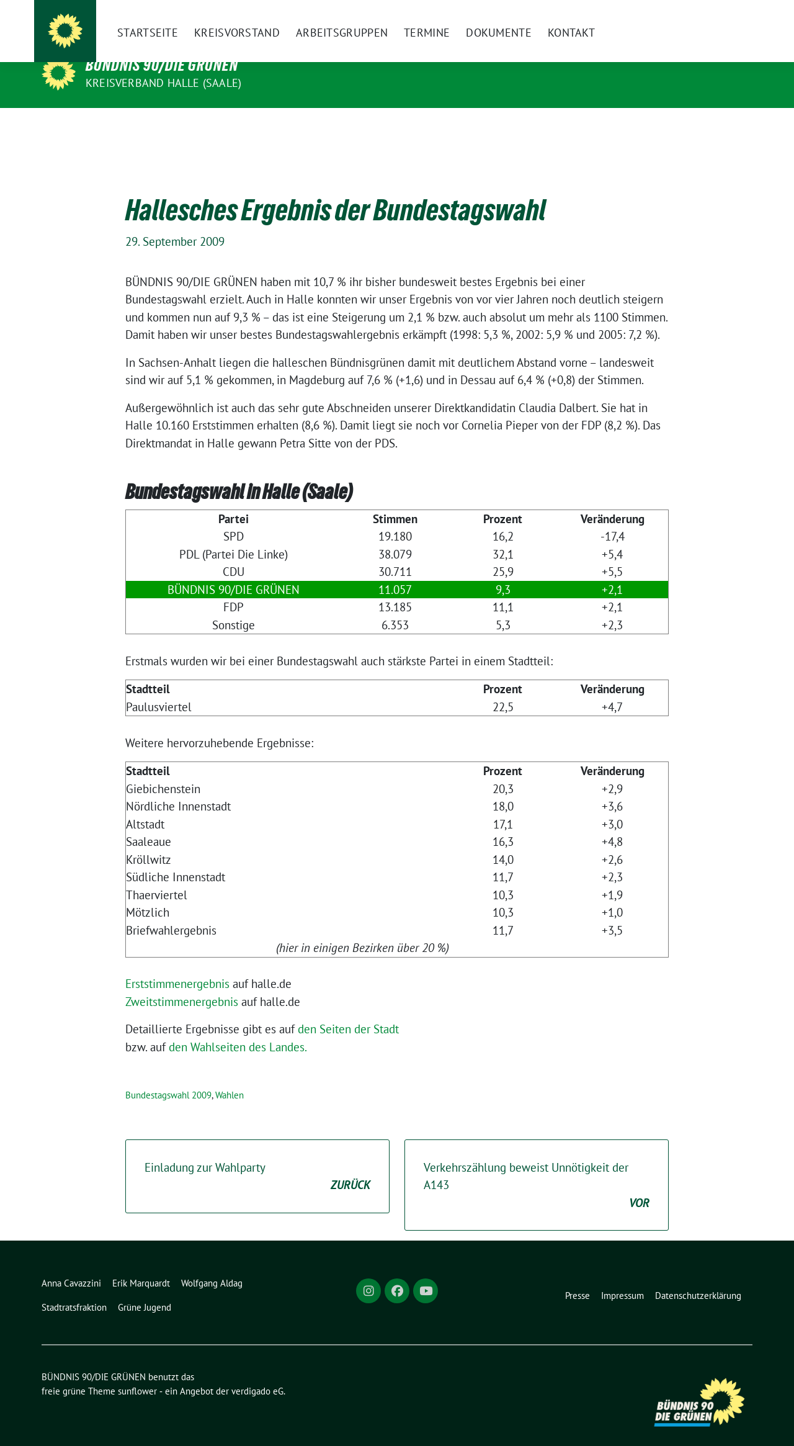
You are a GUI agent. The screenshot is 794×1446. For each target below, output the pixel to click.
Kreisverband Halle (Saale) (163, 83)
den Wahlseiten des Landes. (238, 1027)
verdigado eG (257, 1372)
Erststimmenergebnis (177, 964)
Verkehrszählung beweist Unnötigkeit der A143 (536, 1167)
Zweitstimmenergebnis (181, 982)
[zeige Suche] (730, 19)
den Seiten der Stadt (348, 1009)
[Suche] (712, 19)
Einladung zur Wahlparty (257, 1158)
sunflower (137, 1372)
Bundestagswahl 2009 (168, 1076)
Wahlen (229, 1076)
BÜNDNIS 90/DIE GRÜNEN (162, 65)
